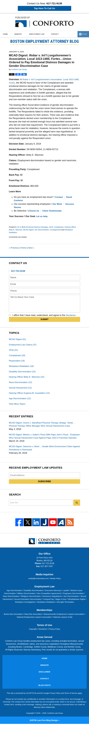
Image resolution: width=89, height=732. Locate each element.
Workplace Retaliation (22, 367)
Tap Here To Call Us (44, 8)
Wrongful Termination (76, 608)
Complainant (61, 227)
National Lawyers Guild (69, 623)
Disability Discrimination (23, 372)
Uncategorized (57, 230)
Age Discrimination (20, 400)
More (83, 34)
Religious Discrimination (34, 603)
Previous (14, 248)
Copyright (32, 635)
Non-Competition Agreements (50, 600)
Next (32, 248)
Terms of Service (71, 701)
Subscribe (44, 488)
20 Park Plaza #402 (44, 564)
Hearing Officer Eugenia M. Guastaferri (30, 395)
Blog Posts (44, 693)
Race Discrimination (21, 384)
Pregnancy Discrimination (75, 600)
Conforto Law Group (55, 721)
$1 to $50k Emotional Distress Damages (33, 227)
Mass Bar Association (38, 620)
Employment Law (38, 34)
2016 (13, 350)
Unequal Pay (62, 605)
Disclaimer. (71, 315)
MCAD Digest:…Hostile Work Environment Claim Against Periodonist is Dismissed (42, 454)
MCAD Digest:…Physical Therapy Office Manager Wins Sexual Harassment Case (43, 427)
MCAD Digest (29, 230)
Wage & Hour (75, 605)
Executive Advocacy (54, 597)
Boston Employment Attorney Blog (44, 22)
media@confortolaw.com (38, 585)
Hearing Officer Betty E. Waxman (27, 378)
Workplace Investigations (34, 608)
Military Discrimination (26, 600)
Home (6, 34)
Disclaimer (43, 635)
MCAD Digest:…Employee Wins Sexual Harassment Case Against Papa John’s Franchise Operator (41, 440)
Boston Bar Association (18, 620)
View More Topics (17, 406)
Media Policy (55, 585)
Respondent (17, 361)
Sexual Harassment (21, 389)
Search (76, 509)
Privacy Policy (55, 635)
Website (19, 34)
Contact (57, 34)
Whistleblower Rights (13, 608)
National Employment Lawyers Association (39, 623)
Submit (45, 319)
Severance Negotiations (56, 603)
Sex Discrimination (43, 230)
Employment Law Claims (23, 345)
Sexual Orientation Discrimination (40, 605)
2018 (53, 227)
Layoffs (67, 597)
